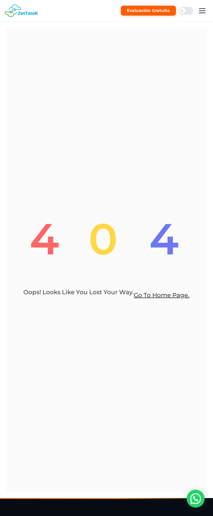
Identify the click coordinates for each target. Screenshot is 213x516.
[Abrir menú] (202, 11)
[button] (196, 499)
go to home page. (161, 295)
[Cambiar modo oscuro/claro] (186, 11)
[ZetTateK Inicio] (22, 10)
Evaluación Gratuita (148, 10)
